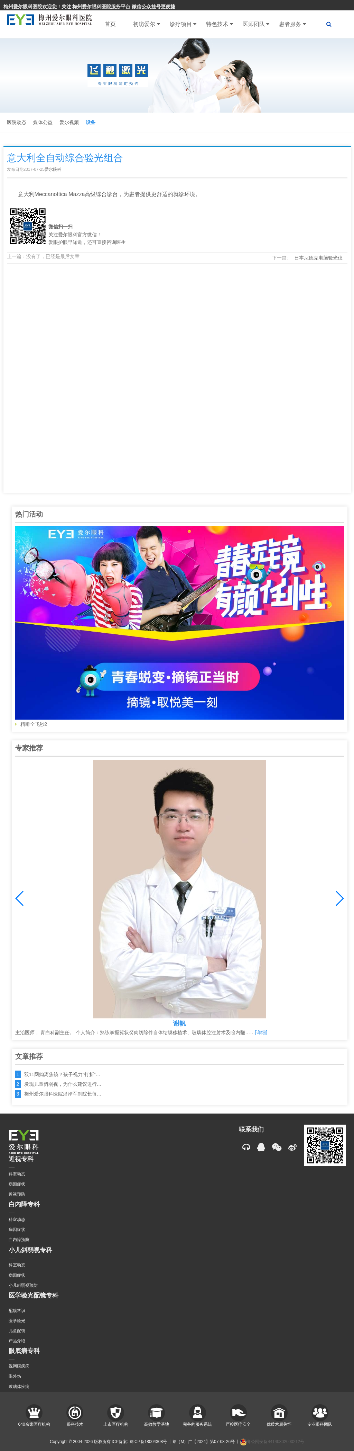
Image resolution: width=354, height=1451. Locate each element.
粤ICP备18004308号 (148, 1441)
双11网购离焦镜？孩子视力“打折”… (62, 1074)
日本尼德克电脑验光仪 (318, 258)
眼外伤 (15, 1376)
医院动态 (16, 122)
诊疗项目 (183, 24)
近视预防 (17, 1194)
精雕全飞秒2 (179, 626)
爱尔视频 (69, 122)
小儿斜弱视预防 (23, 1285)
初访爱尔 (146, 24)
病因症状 (17, 1184)
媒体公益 (43, 122)
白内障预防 (19, 1239)
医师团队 (256, 24)
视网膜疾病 (19, 1366)
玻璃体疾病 (19, 1386)
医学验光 (17, 1320)
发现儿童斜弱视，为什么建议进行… (63, 1084)
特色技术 (219, 24)
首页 (110, 24)
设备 (90, 122)
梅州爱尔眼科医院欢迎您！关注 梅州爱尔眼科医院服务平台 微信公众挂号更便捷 (89, 6)
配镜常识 (17, 1310)
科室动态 (17, 1174)
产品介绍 (17, 1340)
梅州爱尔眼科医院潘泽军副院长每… (63, 1094)
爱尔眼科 (53, 169)
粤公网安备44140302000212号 (272, 1441)
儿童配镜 (17, 1330)
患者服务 (292, 24)
